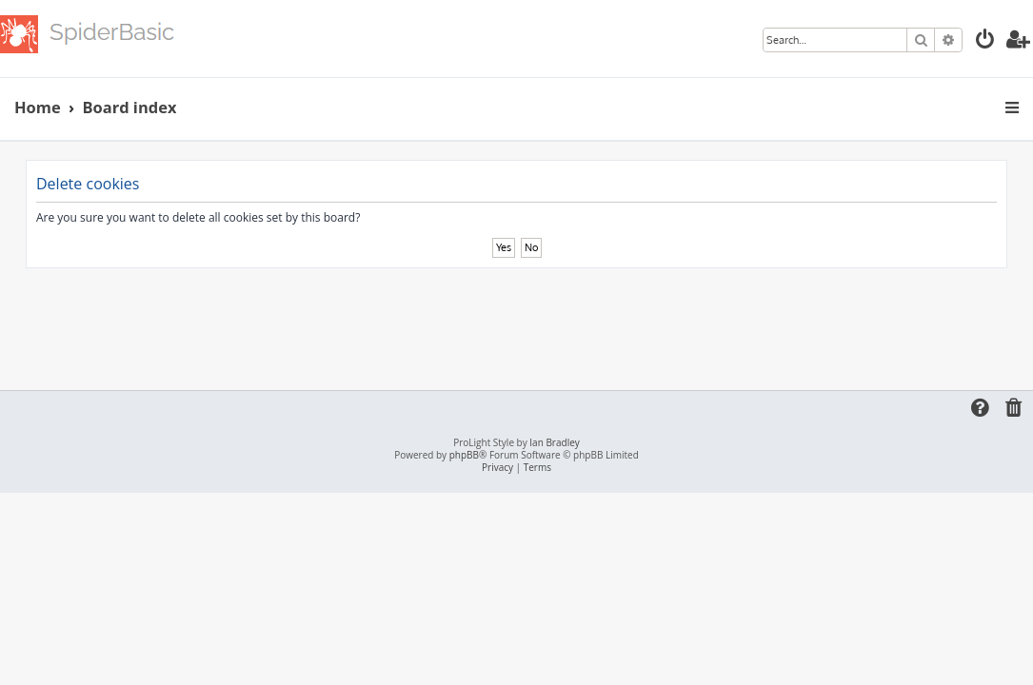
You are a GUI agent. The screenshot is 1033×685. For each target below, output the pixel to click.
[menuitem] (985, 41)
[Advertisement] (517, 320)
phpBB (464, 455)
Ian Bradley (554, 443)
